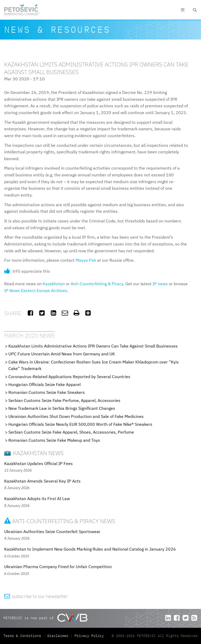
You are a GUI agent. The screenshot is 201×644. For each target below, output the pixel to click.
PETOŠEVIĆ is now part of (45, 617)
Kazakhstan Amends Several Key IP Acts (42, 481)
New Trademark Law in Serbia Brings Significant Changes (61, 408)
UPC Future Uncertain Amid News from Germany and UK (61, 353)
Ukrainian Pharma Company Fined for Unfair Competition (58, 566)
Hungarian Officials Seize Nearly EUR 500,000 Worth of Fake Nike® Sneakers (80, 424)
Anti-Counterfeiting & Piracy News (59, 521)
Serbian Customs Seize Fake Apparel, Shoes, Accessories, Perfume (71, 432)
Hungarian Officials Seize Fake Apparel (44, 384)
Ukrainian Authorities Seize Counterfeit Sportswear (52, 531)
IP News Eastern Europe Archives (35, 290)
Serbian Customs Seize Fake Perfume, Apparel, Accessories (64, 400)
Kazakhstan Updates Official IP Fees (38, 463)
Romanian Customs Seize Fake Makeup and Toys (54, 440)
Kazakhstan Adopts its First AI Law (37, 498)
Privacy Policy (89, 636)
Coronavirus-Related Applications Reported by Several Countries (69, 376)
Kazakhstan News (34, 453)
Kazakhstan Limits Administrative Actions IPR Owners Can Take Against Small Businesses (93, 346)
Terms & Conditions (23, 636)
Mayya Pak (86, 260)
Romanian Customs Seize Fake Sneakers (46, 392)
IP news (160, 283)
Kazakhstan (54, 283)
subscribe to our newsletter (36, 596)
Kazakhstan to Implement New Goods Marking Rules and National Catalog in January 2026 (90, 549)
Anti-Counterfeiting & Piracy (97, 283)
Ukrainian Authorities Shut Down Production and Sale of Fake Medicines (76, 416)
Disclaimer (57, 636)
